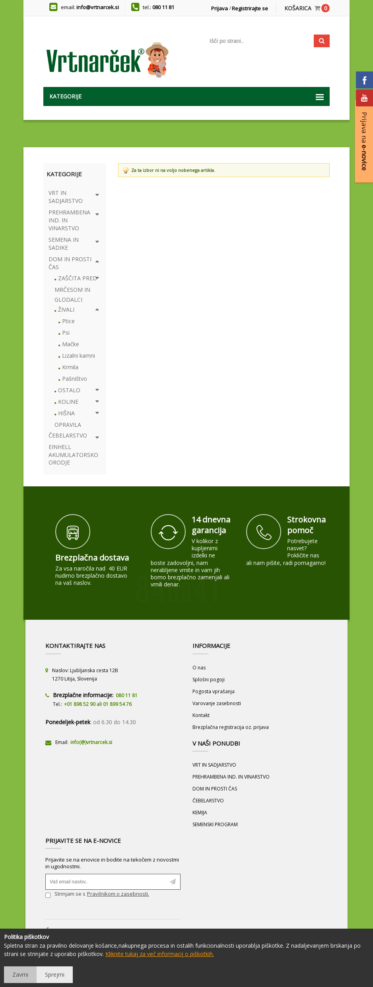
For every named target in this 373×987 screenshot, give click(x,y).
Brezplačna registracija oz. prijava (230, 727)
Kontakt (201, 715)
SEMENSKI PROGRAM (215, 824)
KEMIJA (199, 812)
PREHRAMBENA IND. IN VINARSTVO (231, 776)
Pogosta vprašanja (213, 691)
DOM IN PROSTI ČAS (214, 788)
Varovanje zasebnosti (216, 703)
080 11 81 (163, 7)
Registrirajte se (250, 8)
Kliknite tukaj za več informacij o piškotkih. (159, 954)
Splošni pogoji (208, 679)
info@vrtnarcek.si (97, 7)
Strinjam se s (65, 894)
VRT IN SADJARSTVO (214, 764)
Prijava (219, 8)
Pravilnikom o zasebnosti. (118, 894)
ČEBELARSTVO (208, 800)
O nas (199, 667)
